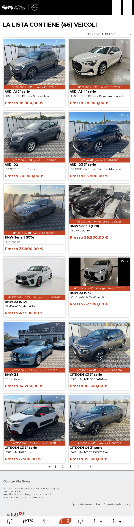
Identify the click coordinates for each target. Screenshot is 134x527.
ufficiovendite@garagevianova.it (27, 494)
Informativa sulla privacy (116, 504)
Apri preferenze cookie (86, 504)
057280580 (12, 491)
